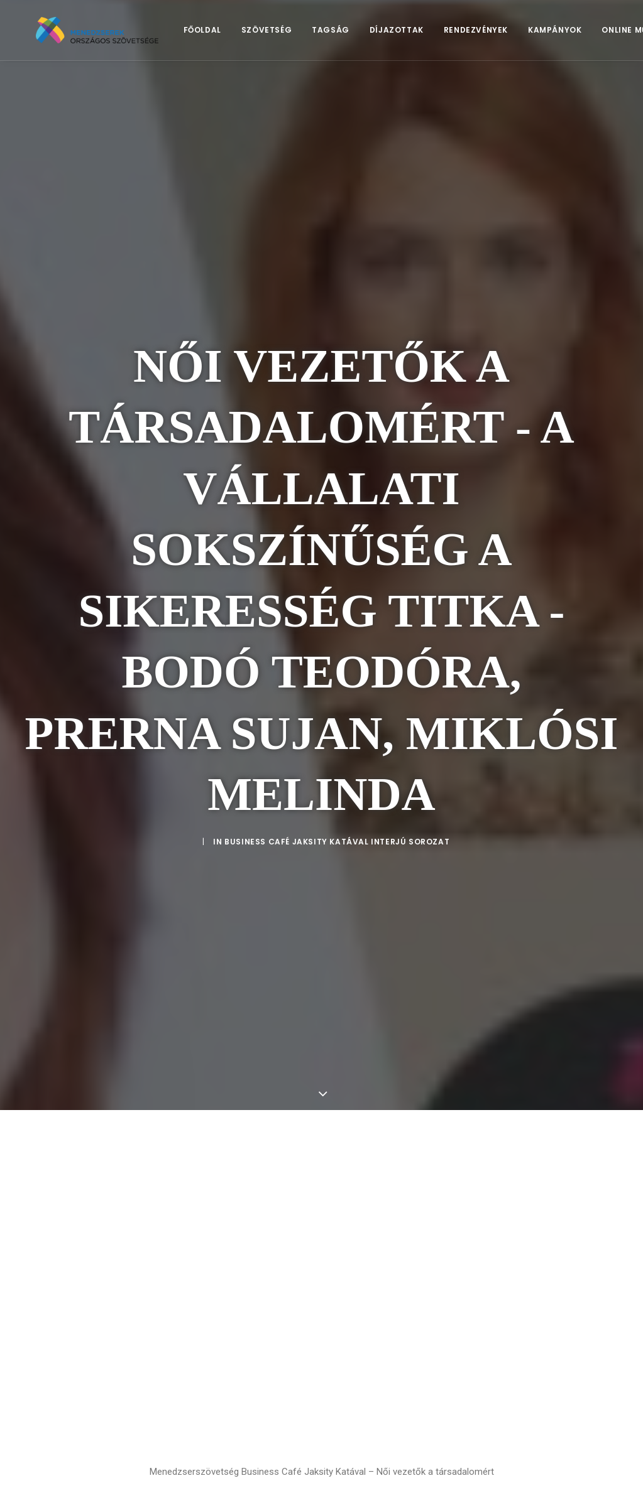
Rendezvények (496, 35)
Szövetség (286, 35)
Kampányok (575, 35)
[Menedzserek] (107, 36)
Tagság (351, 35)
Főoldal (222, 35)
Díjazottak (417, 35)
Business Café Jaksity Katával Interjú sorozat (336, 762)
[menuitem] (222, 36)
